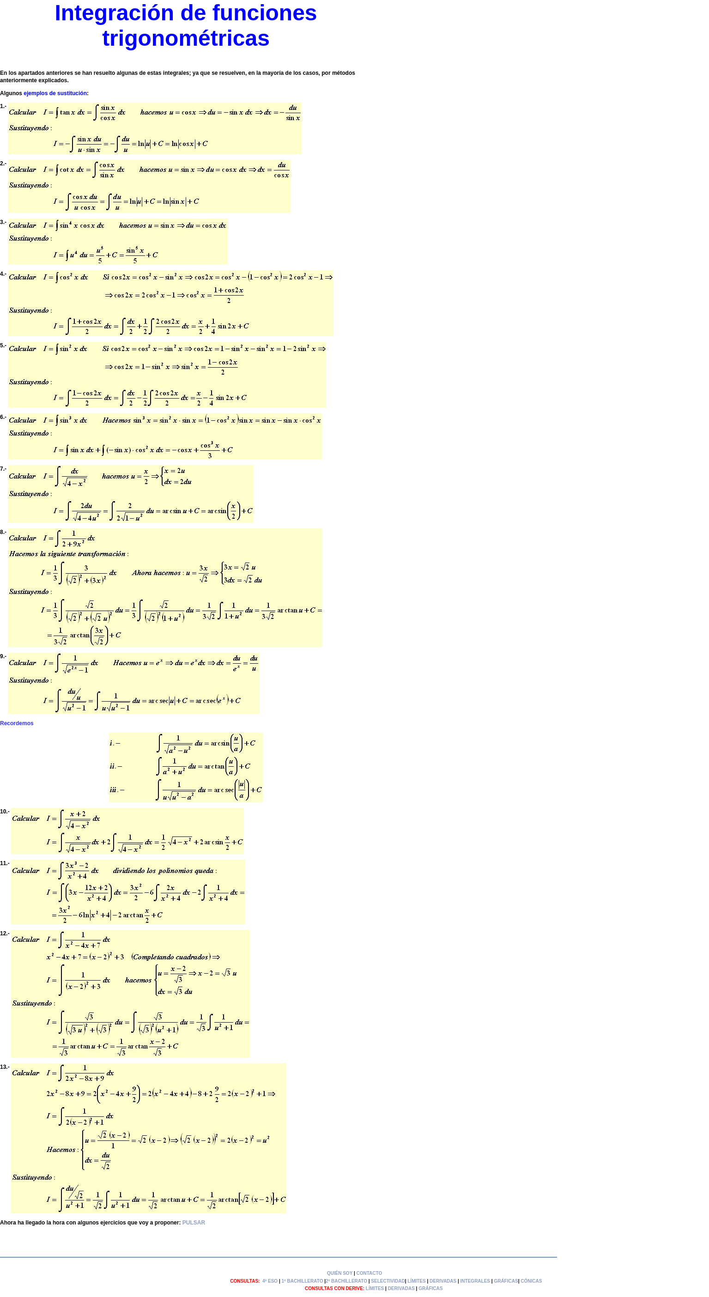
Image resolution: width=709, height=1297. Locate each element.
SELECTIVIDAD (388, 1281)
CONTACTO (369, 1273)
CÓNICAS (531, 1281)
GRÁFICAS (506, 1281)
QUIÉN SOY (339, 1273)
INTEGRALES (475, 1281)
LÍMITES (416, 1281)
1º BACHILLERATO (302, 1281)
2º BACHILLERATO (346, 1281)
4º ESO (270, 1281)
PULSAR (193, 1222)
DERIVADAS (443, 1281)
